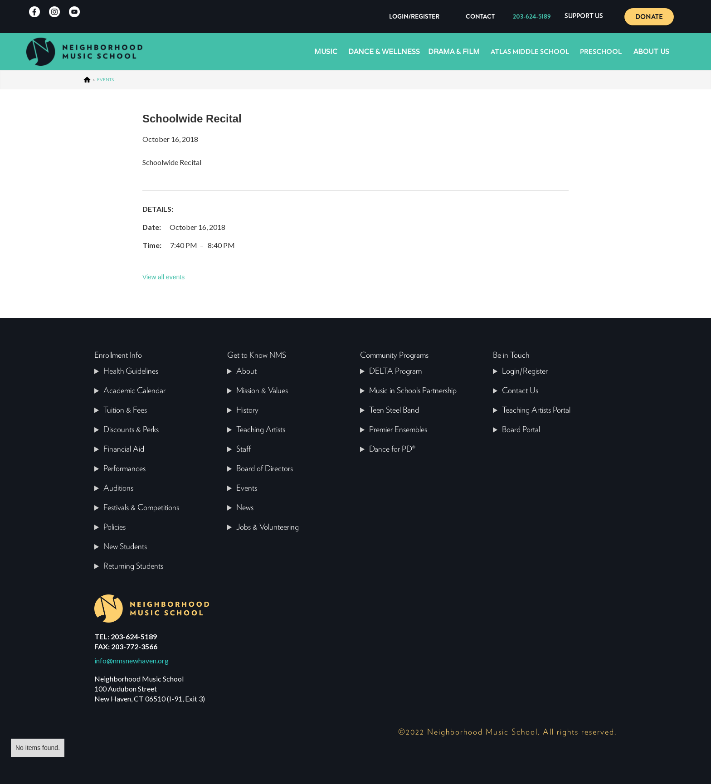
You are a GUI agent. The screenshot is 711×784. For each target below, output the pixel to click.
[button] (583, 16)
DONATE (649, 17)
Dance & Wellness (384, 51)
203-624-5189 (532, 16)
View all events (163, 277)
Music (325, 51)
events (105, 79)
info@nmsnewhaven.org (131, 660)
